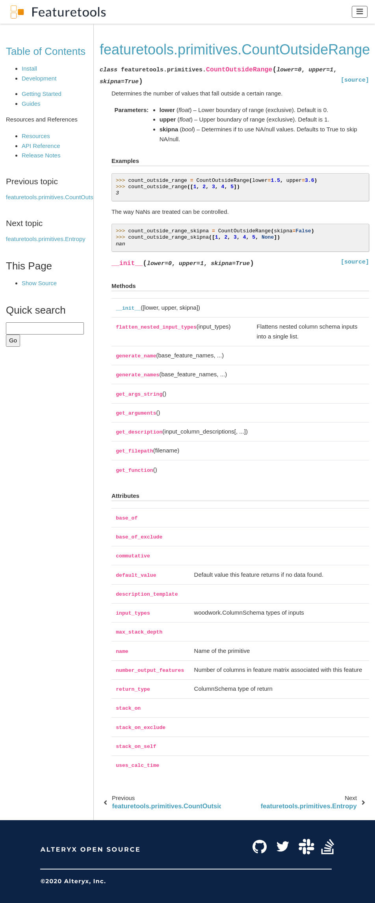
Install (29, 68)
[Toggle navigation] (360, 11)
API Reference (41, 145)
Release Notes (41, 155)
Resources (36, 136)
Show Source (39, 283)
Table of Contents (45, 51)
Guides (31, 103)
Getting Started (41, 93)
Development (39, 78)
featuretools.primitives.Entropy (45, 239)
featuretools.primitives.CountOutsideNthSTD (64, 197)
